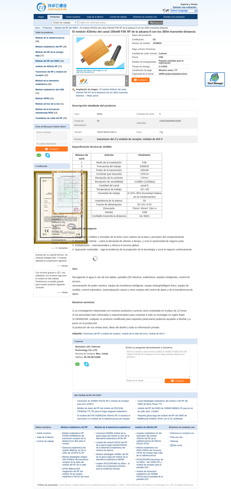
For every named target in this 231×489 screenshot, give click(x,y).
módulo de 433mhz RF (47, 66)
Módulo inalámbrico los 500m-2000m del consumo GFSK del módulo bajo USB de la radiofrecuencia (149, 451)
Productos (55, 17)
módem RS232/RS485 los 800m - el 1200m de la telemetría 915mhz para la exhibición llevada (113, 466)
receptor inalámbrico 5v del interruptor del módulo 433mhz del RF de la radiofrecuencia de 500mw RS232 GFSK (149, 438)
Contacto (51, 149)
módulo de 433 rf (157, 333)
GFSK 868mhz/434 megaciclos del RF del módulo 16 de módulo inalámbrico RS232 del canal (75, 473)
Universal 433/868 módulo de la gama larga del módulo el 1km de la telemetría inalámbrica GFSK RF (112, 436)
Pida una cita (176, 437)
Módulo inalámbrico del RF (49, 47)
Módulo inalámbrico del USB (50, 89)
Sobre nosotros (73, 17)
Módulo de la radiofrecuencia (50, 38)
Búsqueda (157, 22)
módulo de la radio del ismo (134, 333)
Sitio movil (176, 445)
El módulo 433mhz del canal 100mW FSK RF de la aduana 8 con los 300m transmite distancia (102, 92)
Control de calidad (118, 17)
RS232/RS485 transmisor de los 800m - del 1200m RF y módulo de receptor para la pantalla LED (150, 463)
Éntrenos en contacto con (145, 17)
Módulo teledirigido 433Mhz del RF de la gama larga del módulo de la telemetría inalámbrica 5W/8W (112, 457)
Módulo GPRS (43, 98)
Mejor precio (93, 95)
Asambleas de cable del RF (49, 118)
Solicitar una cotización (184, 7)
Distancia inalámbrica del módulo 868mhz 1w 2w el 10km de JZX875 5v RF (74, 450)
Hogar (41, 17)
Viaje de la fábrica (95, 17)
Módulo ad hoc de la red (47, 104)
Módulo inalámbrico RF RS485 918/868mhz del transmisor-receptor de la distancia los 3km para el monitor (73, 438)
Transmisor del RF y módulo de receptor (101, 333)
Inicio (37, 28)
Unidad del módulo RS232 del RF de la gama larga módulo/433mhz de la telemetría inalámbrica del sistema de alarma (111, 446)
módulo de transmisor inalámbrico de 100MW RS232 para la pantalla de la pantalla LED (150, 475)
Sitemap (174, 441)
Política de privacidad (47, 485)
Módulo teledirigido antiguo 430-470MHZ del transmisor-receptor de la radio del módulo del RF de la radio (75, 461)
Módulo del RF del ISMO (66, 28)
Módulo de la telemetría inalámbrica (112, 427)
